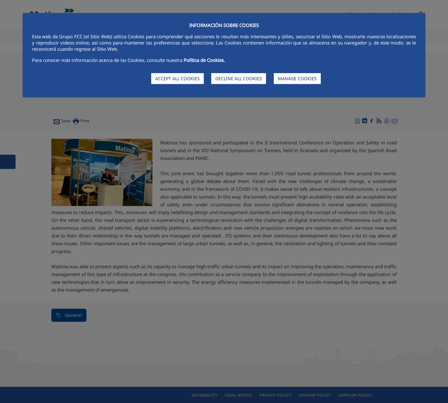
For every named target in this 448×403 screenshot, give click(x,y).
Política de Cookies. (204, 60)
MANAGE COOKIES (297, 79)
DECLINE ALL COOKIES (238, 79)
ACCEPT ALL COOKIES (177, 79)
